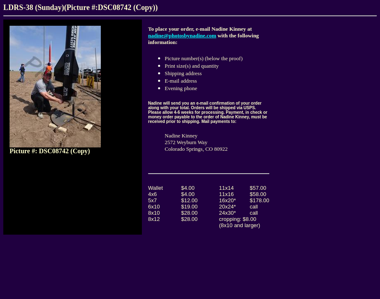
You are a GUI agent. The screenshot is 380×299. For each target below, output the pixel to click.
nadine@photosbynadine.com (182, 35)
